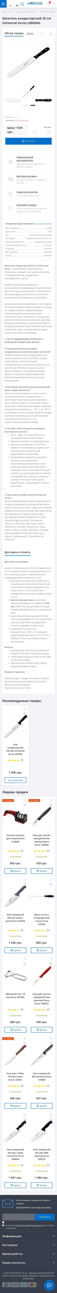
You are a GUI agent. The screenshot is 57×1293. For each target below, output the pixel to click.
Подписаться (44, 1217)
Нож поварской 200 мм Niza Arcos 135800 (41, 1076)
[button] (53, 4)
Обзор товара (14, 33)
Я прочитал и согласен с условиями (29, 1226)
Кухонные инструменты (26, 11)
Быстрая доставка (27, 176)
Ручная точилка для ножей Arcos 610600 (15, 838)
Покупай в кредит (27, 204)
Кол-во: (47, 127)
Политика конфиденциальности (29, 1225)
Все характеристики (43, 223)
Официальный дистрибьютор (25, 159)
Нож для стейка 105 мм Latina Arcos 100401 (15, 1076)
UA (10, 5)
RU (17, 5)
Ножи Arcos (7, 11)
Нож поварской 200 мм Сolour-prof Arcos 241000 (15, 917)
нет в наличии (15, 780)
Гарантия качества (27, 192)
